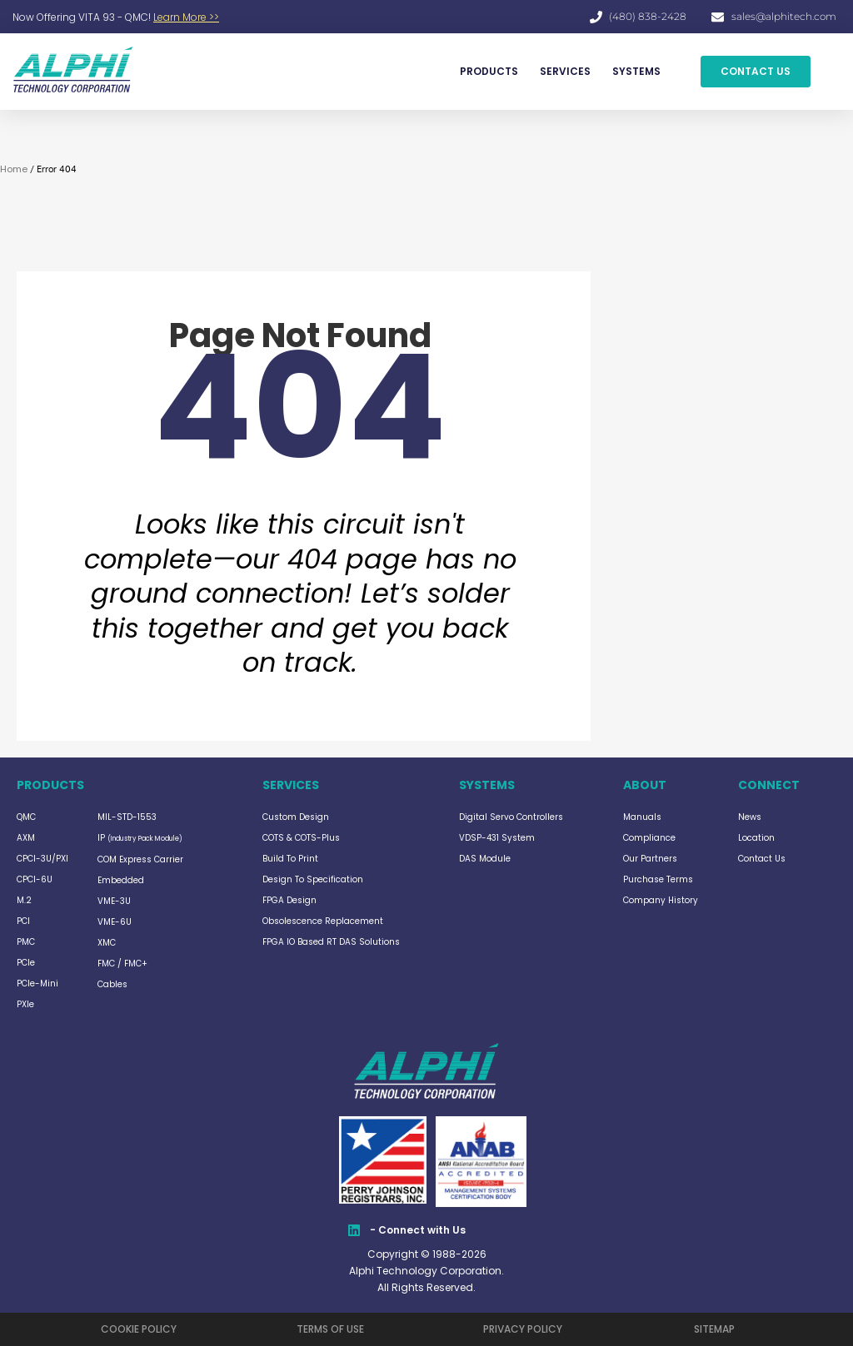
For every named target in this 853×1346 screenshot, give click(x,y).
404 (299, 407)
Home (13, 169)
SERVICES (565, 71)
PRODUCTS (489, 71)
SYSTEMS (636, 71)
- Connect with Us (418, 1230)
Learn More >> (186, 17)
